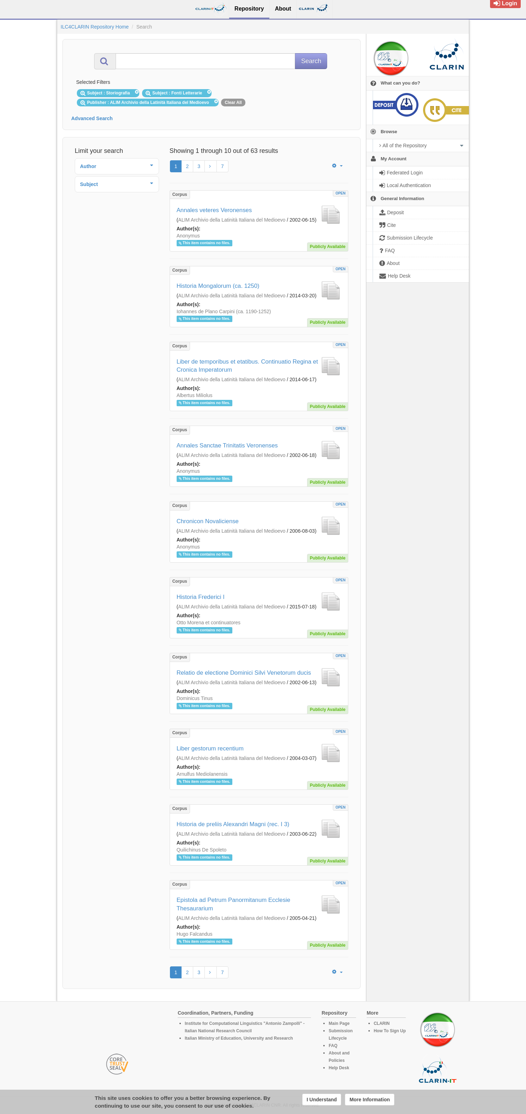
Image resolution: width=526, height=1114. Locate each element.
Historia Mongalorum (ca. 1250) (218, 286)
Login (505, 3)
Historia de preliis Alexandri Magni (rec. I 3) (233, 824)
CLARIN (382, 1023)
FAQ (333, 1045)
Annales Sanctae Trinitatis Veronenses (227, 445)
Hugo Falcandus (195, 934)
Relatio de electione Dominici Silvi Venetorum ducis (244, 672)
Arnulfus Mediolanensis (202, 774)
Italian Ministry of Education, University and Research (239, 1038)
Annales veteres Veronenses (214, 210)
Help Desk (339, 1067)
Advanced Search (92, 118)
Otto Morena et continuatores (208, 622)
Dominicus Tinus (195, 698)
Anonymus (188, 236)
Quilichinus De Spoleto (202, 850)
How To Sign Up (390, 1030)
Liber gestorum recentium (210, 748)
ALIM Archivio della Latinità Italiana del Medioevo (231, 220)
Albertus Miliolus (195, 395)
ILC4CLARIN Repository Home (95, 27)
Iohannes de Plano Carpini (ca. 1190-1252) (224, 311)
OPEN (340, 193)
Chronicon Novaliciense (208, 521)
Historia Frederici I (201, 597)
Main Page (339, 1023)
